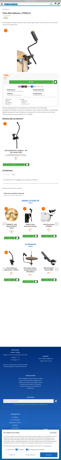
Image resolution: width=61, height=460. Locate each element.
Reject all (12, 455)
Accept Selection (31, 455)
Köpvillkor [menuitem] (15, 425)
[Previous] (4, 224)
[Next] (57, 224)
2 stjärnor (5, 174)
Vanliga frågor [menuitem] (15, 428)
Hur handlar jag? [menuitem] (15, 420)
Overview (53, 432)
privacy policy (47, 446)
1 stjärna (4, 174)
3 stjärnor (7, 174)
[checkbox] (8, 450)
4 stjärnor (8, 174)
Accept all (49, 455)
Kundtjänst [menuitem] (15, 417)
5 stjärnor (9, 174)
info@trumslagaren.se (47, 358)
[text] (30, 75)
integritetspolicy (43, 404)
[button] (2, 4)
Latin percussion (25, 104)
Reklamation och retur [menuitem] (15, 422)
